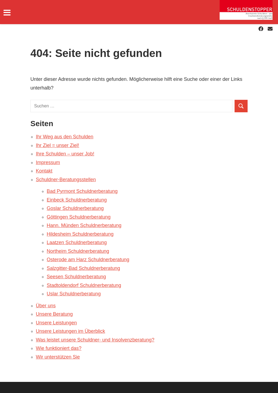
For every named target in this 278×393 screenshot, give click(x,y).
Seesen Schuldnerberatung (76, 276)
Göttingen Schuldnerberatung (78, 217)
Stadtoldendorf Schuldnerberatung (84, 285)
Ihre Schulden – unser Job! (65, 153)
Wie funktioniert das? (58, 348)
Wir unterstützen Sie (58, 357)
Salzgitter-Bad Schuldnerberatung (83, 268)
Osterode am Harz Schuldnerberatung (88, 259)
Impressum (48, 162)
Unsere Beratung (54, 314)
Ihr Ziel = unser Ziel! (57, 145)
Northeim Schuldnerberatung (78, 251)
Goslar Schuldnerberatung (75, 208)
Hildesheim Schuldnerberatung (80, 234)
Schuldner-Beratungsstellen (66, 179)
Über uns (46, 305)
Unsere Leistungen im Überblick (70, 331)
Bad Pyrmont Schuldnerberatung (82, 191)
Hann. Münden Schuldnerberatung (84, 225)
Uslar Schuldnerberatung (74, 293)
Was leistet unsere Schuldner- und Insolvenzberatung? (95, 340)
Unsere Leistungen (56, 322)
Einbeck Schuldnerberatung (77, 200)
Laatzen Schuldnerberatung (77, 242)
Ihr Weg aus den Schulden (64, 136)
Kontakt (44, 171)
